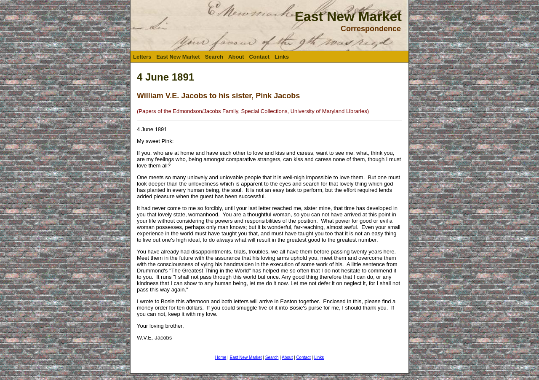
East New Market (178, 57)
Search (214, 57)
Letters (142, 57)
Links (282, 57)
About (236, 57)
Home (221, 357)
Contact (259, 57)
